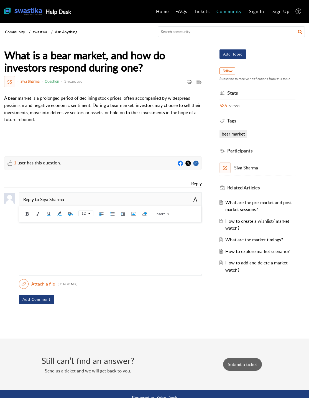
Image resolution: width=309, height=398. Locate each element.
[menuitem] (162, 11)
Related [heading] (243, 188)
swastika (40, 31)
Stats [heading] (232, 93)
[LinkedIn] (196, 163)
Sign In (256, 11)
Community (229, 11)
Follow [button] (227, 71)
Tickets (202, 11)
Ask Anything (66, 31)
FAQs (181, 11)
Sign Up (281, 11)
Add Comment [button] (36, 299)
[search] (231, 31)
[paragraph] (103, 109)
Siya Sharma (30, 81)
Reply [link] (196, 184)
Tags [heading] (231, 121)
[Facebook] (180, 163)
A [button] (195, 199)
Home (162, 11)
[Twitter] (188, 163)
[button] (298, 11)
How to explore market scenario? (257, 251)
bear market (233, 134)
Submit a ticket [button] (242, 364)
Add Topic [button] (232, 54)
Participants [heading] (239, 151)
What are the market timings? (254, 240)
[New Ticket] (242, 364)
